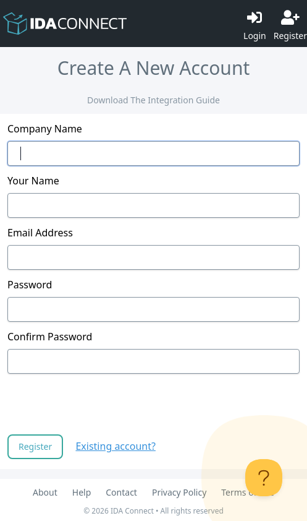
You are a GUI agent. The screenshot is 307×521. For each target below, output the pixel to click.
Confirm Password (49, 336)
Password (29, 284)
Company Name (44, 129)
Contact (121, 492)
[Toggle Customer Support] (263, 477)
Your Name (33, 180)
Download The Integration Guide (153, 100)
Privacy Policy (179, 492)
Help (81, 492)
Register (35, 446)
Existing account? (115, 446)
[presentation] (101, 405)
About (45, 492)
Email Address (40, 232)
